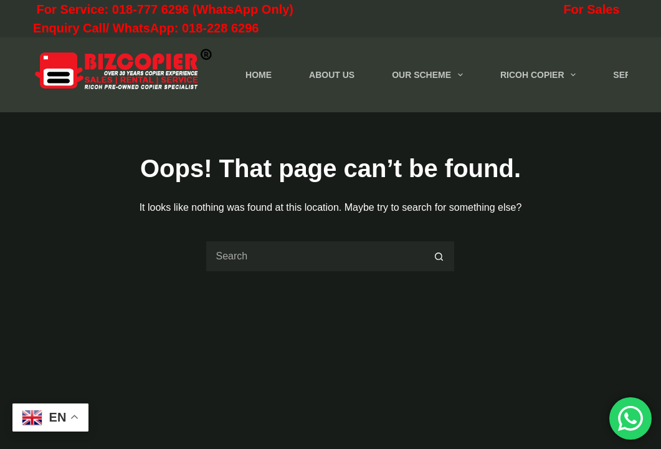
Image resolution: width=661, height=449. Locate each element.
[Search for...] (315, 256)
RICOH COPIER (540, 74)
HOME (258, 75)
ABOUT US (331, 75)
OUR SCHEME (430, 74)
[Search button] (439, 256)
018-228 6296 (220, 28)
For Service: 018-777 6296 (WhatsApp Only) (218, 9)
